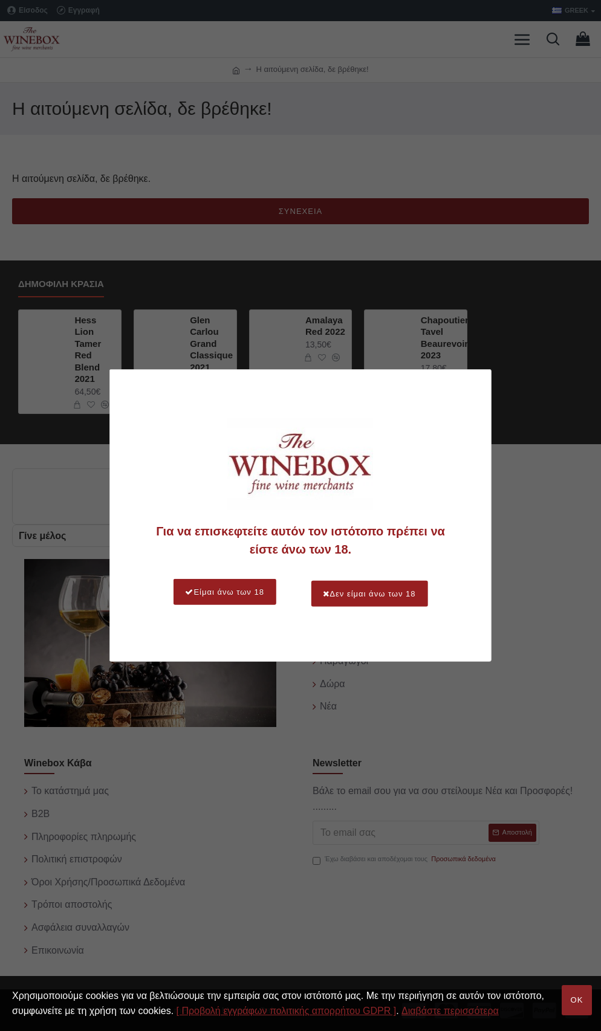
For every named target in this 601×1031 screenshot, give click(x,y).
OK (577, 999)
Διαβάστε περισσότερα (450, 1011)
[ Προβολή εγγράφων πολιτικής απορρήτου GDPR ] (287, 1011)
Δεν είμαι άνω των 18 (379, 591)
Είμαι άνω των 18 (215, 591)
